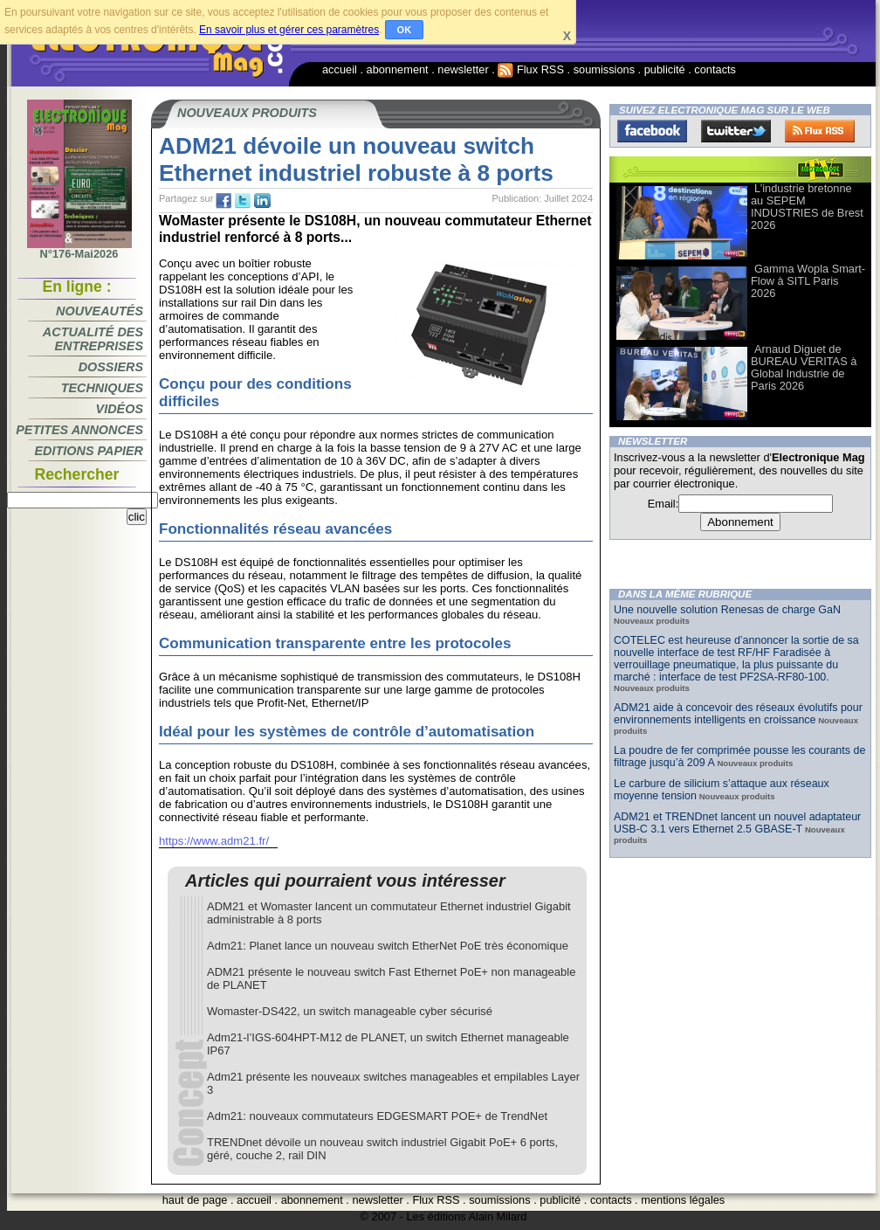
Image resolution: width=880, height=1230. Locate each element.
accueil (339, 69)
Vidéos (119, 409)
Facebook (652, 131)
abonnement (398, 69)
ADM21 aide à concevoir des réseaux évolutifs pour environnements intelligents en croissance (738, 713)
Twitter (736, 131)
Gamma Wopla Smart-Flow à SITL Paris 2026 (808, 281)
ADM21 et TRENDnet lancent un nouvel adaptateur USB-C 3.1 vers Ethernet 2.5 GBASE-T (737, 823)
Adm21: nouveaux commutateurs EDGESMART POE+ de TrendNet (377, 1116)
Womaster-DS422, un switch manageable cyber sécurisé (349, 1011)
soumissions (604, 69)
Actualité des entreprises (93, 339)
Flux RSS (531, 69)
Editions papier (89, 451)
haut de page (195, 1199)
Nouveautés (99, 311)
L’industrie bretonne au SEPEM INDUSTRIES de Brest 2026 (807, 206)
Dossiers (111, 367)
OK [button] (404, 29)
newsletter (462, 69)
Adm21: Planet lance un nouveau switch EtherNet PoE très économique (387, 945)
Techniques (102, 388)
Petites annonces (79, 430)
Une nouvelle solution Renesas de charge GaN (727, 610)
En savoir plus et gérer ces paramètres (289, 30)
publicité (664, 69)
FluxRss (820, 131)
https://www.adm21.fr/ (214, 840)
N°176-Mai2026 (79, 249)
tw (242, 201)
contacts (715, 69)
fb (223, 201)
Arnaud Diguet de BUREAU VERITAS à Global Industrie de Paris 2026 (803, 367)
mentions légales (683, 1199)
